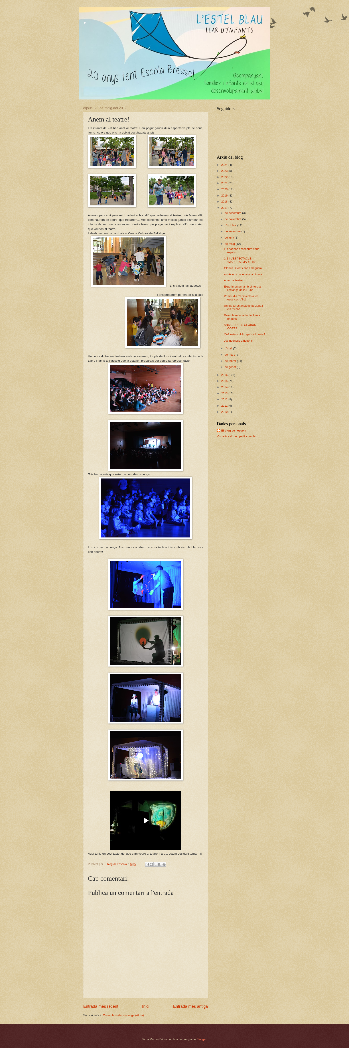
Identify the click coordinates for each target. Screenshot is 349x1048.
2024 (224, 164)
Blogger (201, 1039)
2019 (224, 195)
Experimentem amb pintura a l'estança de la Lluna (242, 288)
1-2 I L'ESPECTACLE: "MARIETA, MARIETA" (240, 260)
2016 (224, 375)
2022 (224, 177)
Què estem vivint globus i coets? (244, 334)
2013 (224, 393)
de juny (230, 237)
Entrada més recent (100, 1006)
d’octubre (231, 225)
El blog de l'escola (233, 430)
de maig (230, 243)
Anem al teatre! (233, 280)
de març (230, 354)
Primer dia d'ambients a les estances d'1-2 (241, 297)
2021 (224, 183)
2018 (224, 201)
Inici (145, 1006)
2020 (224, 189)
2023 (224, 170)
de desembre (233, 213)
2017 (224, 207)
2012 (224, 399)
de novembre (233, 219)
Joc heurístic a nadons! (238, 340)
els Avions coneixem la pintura (243, 274)
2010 (224, 412)
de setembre (233, 231)
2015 (224, 381)
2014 (224, 387)
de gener (231, 367)
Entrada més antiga (190, 1006)
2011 (224, 405)
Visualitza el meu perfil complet (236, 436)
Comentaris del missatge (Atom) (123, 1015)
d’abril (229, 348)
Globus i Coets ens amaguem (243, 268)
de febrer (231, 361)
